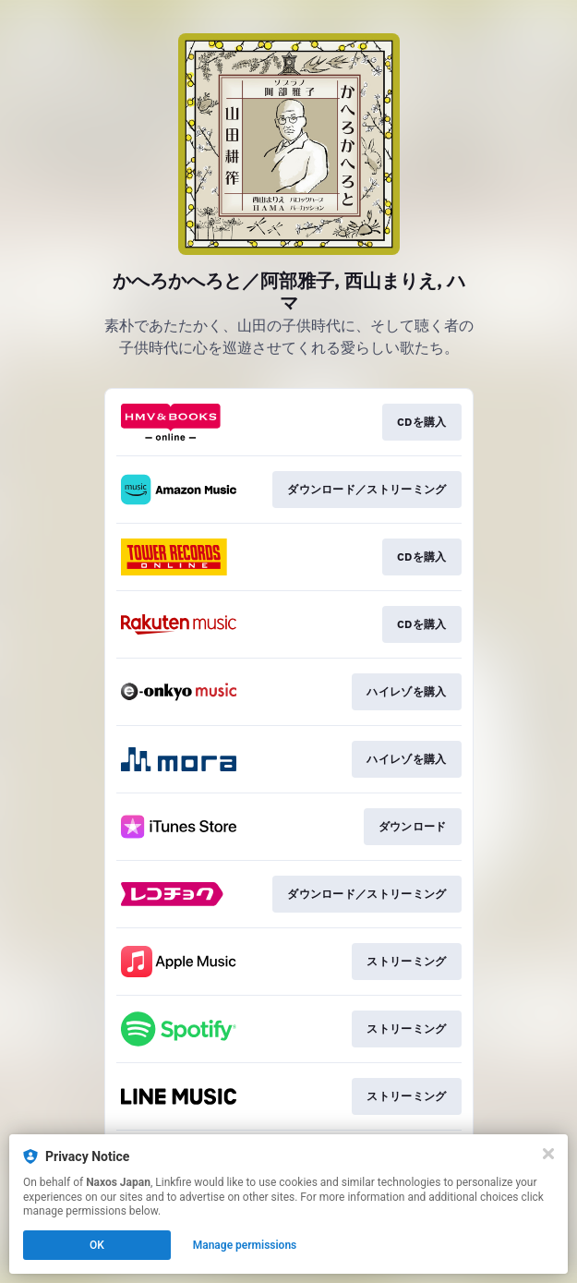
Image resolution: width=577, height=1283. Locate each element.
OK (97, 1245)
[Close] (548, 1153)
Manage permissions (245, 1245)
